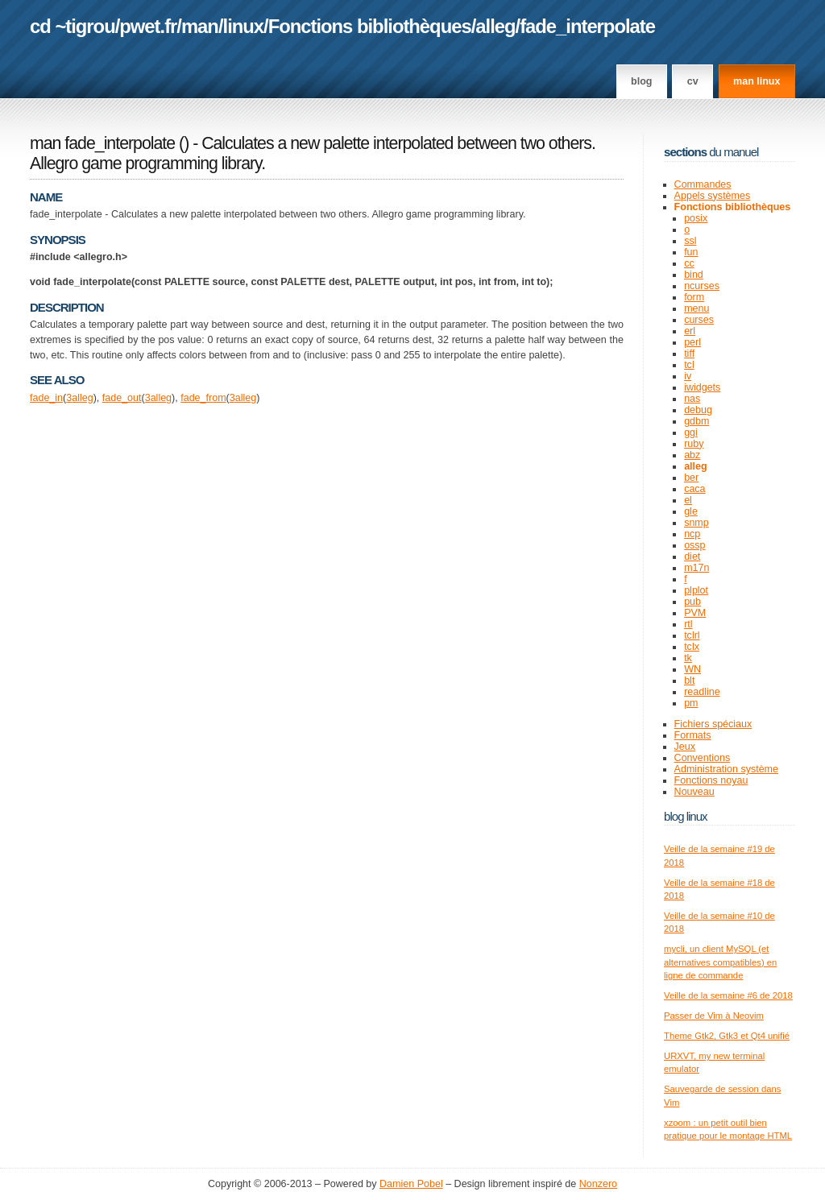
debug (698, 410)
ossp (694, 545)
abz (692, 455)
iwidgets (702, 387)
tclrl (691, 635)
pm (691, 703)
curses (699, 319)
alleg (495, 26)
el (688, 500)
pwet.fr (147, 26)
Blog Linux (685, 816)
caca (694, 488)
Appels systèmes (712, 195)
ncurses (701, 286)
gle (691, 511)
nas (692, 398)
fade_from (203, 397)
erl (689, 331)
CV (693, 81)
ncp (692, 534)
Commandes (703, 184)
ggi (691, 432)
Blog (641, 81)
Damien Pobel (411, 1184)
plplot (696, 590)
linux (243, 26)
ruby (693, 443)
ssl (690, 240)
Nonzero (598, 1184)
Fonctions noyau (711, 780)
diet (692, 556)
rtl (688, 624)
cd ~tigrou (72, 26)
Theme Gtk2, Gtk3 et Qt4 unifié (727, 1036)
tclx (691, 646)
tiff (689, 353)
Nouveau (694, 791)
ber (691, 477)
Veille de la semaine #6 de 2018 (728, 995)
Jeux (684, 746)
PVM (695, 613)
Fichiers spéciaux (713, 724)
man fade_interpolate (102, 143)
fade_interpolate (587, 26)
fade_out (122, 397)
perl (692, 342)
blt (689, 680)
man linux (756, 81)
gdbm (696, 421)
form (694, 297)
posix (695, 218)
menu (696, 308)
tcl (689, 364)
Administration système (726, 769)
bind (693, 274)
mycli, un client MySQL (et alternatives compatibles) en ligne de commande (720, 962)
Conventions (702, 757)
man (199, 26)
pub (692, 601)
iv (687, 376)
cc (689, 263)
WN (692, 669)
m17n (696, 567)
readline (702, 691)
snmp (696, 522)
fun (691, 252)
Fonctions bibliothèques (369, 26)
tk (688, 658)
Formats (692, 735)
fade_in (46, 397)
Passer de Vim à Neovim (714, 1015)
